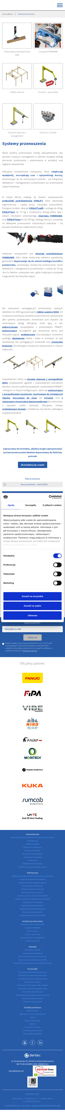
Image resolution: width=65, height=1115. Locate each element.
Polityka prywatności (32, 1101)
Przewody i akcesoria (32, 1027)
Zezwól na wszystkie (32, 596)
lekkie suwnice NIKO (48, 311)
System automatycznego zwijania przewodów (32, 899)
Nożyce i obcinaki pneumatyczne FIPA (32, 960)
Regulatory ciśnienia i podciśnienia (33, 1014)
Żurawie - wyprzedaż (48, 92)
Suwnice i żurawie (48, 132)
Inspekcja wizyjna (32, 844)
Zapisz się (32, 637)
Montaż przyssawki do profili (32, 998)
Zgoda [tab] (11, 505)
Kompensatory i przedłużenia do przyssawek (32, 995)
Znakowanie (32, 860)
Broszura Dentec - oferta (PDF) (26, 484)
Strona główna (7, 14)
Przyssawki (33, 968)
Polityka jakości (32, 1098)
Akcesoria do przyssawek (32, 1001)
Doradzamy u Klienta (32, 950)
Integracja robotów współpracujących (33, 883)
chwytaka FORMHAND (50, 215)
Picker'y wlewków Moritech (32, 912)
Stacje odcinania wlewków (32, 854)
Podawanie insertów (32, 850)
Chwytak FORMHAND (48, 51)
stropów (48, 397)
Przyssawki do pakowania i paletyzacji (32, 975)
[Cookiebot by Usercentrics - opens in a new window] (49, 497)
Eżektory (32, 1024)
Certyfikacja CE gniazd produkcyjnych (32, 867)
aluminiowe (18, 338)
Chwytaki (32, 946)
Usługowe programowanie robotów (33, 915)
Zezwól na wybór (32, 606)
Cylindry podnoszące (32, 1020)
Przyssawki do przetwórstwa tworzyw (32, 972)
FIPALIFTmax (14, 219)
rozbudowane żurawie (14, 409)
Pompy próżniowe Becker (32, 1034)
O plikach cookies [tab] (52, 505)
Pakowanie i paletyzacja (32, 847)
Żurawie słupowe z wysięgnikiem (32, 937)
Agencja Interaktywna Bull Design (45, 1105)
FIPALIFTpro (8, 211)
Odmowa (32, 615)
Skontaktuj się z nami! (32, 464)
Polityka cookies (46, 1098)
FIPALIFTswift (36, 208)
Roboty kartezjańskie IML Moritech (32, 909)
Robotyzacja (32, 872)
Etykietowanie (32, 841)
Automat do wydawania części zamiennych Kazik (32, 963)
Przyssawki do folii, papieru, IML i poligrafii (32, 985)
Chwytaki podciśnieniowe (32, 1030)
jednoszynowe (10, 326)
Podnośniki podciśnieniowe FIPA (32, 924)
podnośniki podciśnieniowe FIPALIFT (22, 200)
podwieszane (28, 334)
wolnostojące (9, 330)
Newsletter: (32, 622)
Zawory (32, 1017)
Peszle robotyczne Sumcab (32, 886)
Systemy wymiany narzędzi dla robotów (33, 896)
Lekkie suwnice (17, 92)
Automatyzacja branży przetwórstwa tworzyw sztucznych (32, 837)
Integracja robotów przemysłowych (32, 879)
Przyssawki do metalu (32, 982)
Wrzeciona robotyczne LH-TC (32, 892)
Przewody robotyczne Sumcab (32, 889)
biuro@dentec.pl (16, 1071)
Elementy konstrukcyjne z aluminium (32, 956)
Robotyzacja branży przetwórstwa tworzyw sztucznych (32, 876)
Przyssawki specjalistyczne (32, 992)
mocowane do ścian (25, 397)
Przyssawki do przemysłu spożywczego (32, 988)
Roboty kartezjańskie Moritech (32, 905)
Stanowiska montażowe (33, 857)
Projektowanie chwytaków (32, 863)
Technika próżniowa (32, 1007)
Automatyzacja (32, 834)
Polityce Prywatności (30, 650)
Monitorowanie (32, 1011)
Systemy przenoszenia (32, 921)
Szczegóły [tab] (30, 505)
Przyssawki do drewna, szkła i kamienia (33, 979)
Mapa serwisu (17, 1098)
